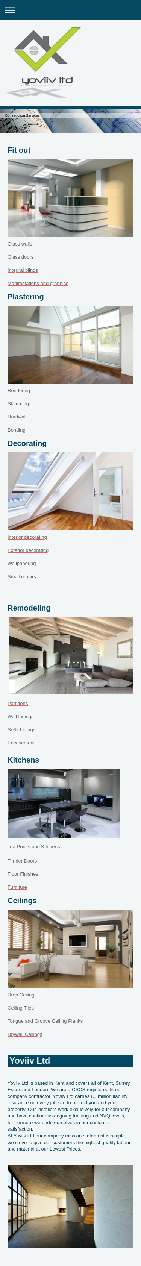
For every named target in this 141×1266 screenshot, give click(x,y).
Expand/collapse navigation (70, 10)
